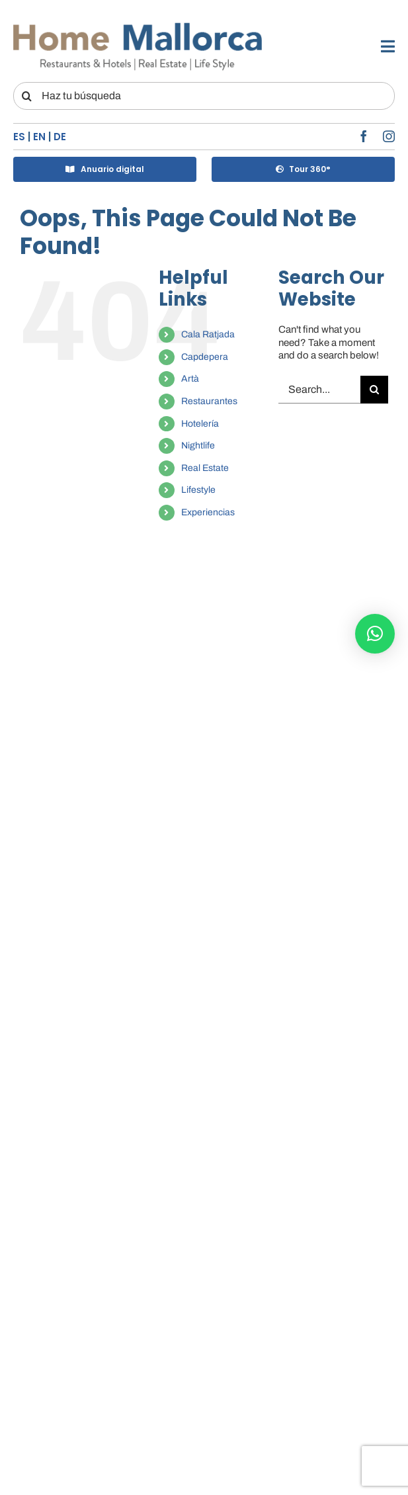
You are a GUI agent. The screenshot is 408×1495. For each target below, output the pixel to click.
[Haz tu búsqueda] (204, 96)
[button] (375, 634)
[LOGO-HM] (138, 24)
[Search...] (319, 390)
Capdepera (204, 357)
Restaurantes (209, 401)
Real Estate (205, 468)
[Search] (27, 96)
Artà (190, 379)
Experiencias (208, 512)
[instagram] (389, 136)
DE (60, 137)
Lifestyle (198, 490)
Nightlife (198, 445)
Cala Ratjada (208, 334)
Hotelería (200, 424)
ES (19, 137)
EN (39, 137)
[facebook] (364, 136)
